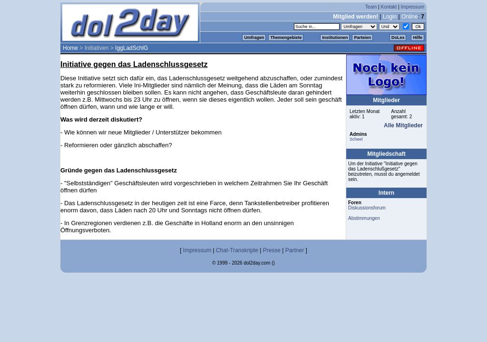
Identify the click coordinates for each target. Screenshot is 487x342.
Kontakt (388, 7)
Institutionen (335, 37)
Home (70, 48)
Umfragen (254, 37)
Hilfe (417, 37)
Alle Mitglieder (403, 125)
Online (409, 16)
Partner (294, 250)
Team (371, 7)
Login (390, 16)
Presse (272, 250)
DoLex (398, 37)
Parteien (362, 37)
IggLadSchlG (131, 48)
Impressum (412, 7)
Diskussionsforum (367, 207)
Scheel (356, 139)
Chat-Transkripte (237, 250)
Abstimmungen (364, 218)
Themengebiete (286, 37)
